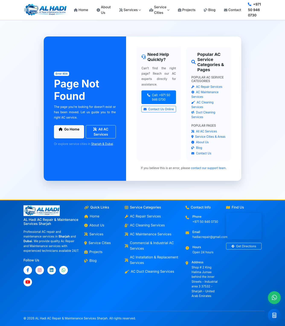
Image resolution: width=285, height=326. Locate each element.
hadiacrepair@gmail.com (209, 237)
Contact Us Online (159, 109)
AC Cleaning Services (145, 225)
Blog (209, 10)
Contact (232, 10)
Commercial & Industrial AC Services (149, 246)
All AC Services (100, 131)
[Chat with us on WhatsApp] (274, 297)
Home (81, 10)
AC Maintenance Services (148, 234)
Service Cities (97, 243)
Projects (186, 10)
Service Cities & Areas (208, 136)
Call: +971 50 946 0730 (158, 97)
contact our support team (208, 168)
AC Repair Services (206, 86)
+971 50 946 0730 (254, 9)
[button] (130, 10)
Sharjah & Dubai (102, 144)
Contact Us (201, 153)
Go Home (69, 129)
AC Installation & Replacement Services (151, 260)
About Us (104, 10)
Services (93, 234)
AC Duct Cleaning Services (149, 271)
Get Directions (243, 246)
